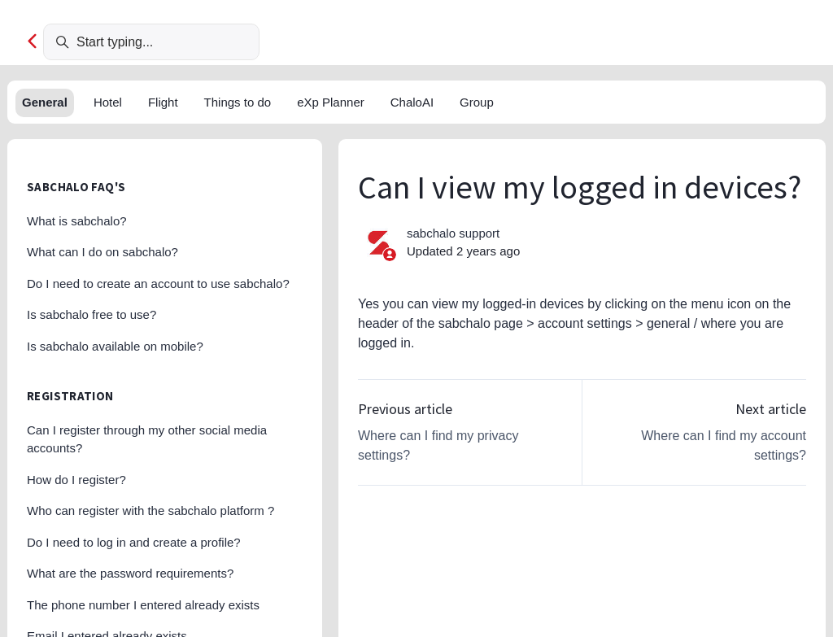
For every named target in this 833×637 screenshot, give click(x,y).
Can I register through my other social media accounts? (147, 439)
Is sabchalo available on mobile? (115, 346)
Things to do (238, 102)
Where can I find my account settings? (723, 445)
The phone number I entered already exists (143, 605)
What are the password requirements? (130, 573)
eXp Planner (330, 102)
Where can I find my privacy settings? (438, 445)
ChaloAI (412, 102)
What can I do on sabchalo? (102, 252)
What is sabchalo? (77, 221)
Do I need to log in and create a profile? (134, 542)
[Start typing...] (151, 42)
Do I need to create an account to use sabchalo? (158, 283)
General (45, 102)
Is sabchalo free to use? (91, 314)
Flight (163, 102)
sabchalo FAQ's (76, 186)
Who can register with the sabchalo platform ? (150, 510)
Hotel (108, 102)
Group (477, 102)
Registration (70, 396)
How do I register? (76, 479)
